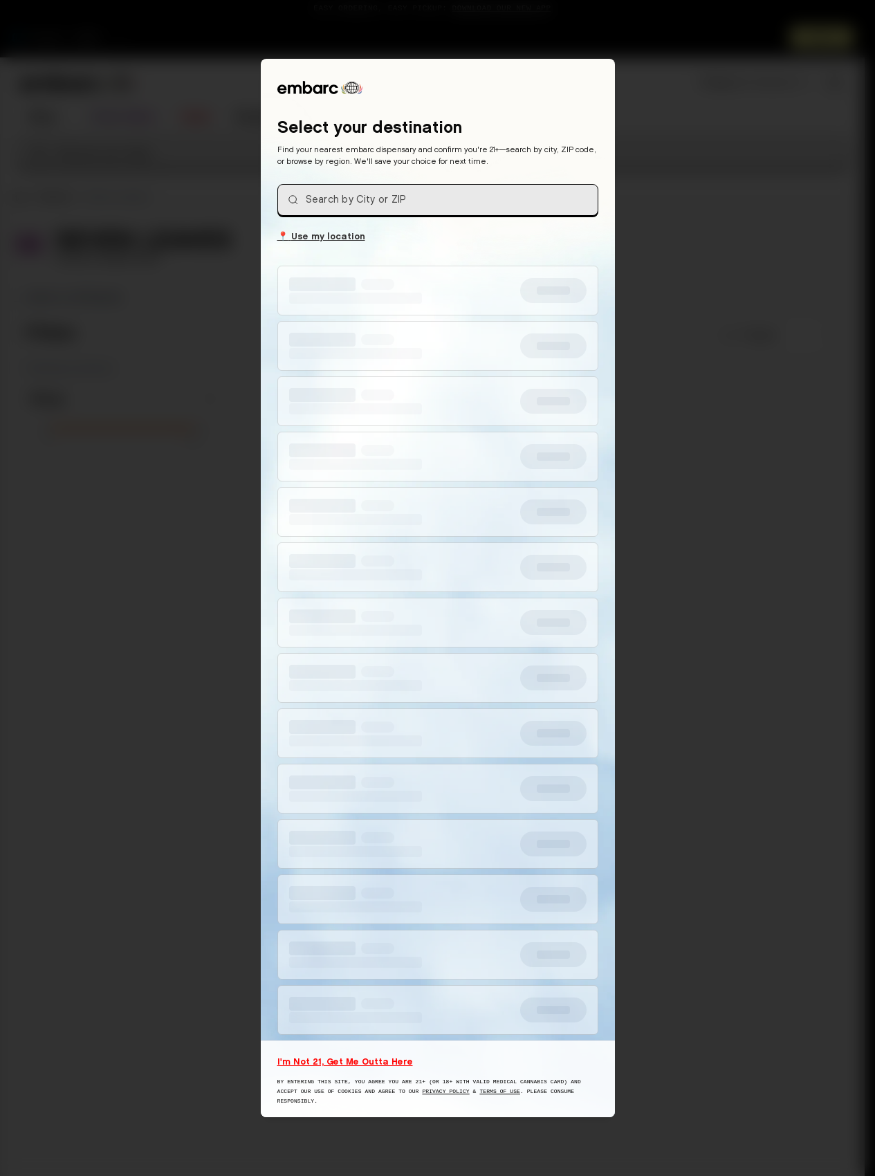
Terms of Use (499, 1091)
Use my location (321, 235)
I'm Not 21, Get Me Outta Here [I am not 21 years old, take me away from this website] (345, 1061)
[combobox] (437, 200)
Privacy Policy (445, 1091)
